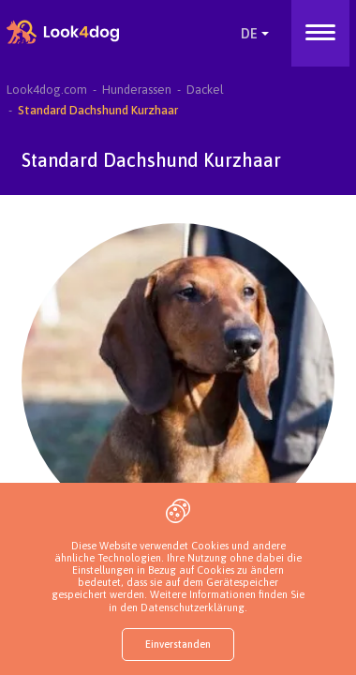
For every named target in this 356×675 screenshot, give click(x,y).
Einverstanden (178, 644)
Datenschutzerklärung (193, 607)
